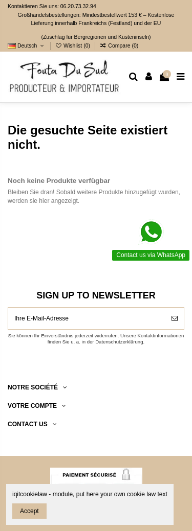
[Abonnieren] (174, 318)
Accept (29, 511)
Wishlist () (73, 45)
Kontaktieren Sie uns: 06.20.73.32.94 (52, 6)
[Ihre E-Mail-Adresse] (86, 318)
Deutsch (27, 45)
